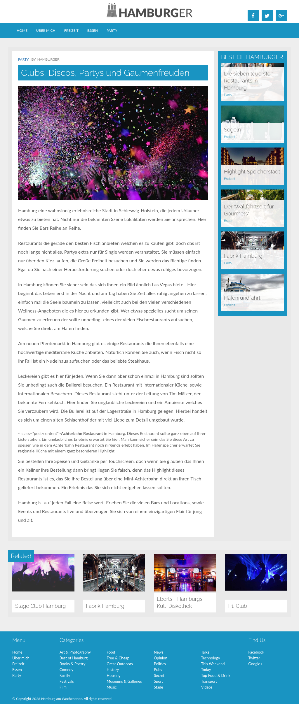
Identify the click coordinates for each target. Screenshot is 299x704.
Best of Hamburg (74, 658)
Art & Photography (75, 652)
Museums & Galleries (124, 681)
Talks (205, 652)
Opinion (160, 658)
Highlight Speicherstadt (252, 171)
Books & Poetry (73, 663)
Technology (210, 658)
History (113, 669)
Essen (92, 30)
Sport (158, 681)
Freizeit (71, 30)
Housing (113, 675)
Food (111, 652)
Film (63, 687)
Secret (159, 675)
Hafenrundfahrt (242, 298)
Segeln (232, 130)
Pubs (158, 669)
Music (112, 687)
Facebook (256, 652)
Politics (160, 663)
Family (65, 675)
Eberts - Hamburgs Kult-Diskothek (179, 602)
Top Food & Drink (215, 675)
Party (112, 30)
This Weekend (213, 663)
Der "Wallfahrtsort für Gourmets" (249, 210)
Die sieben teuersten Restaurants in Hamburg (248, 81)
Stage (158, 687)
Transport (209, 681)
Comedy (66, 669)
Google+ (255, 663)
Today (206, 669)
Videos (207, 687)
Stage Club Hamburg (40, 606)
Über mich (45, 30)
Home (22, 30)
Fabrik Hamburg (243, 256)
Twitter (254, 658)
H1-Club (237, 606)
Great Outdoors (120, 663)
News (158, 652)
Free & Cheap (118, 658)
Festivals (67, 681)
